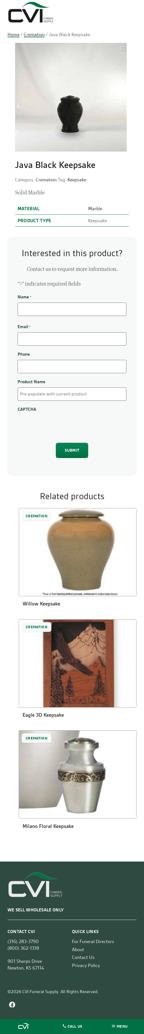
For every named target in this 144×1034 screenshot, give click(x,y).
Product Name (31, 382)
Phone (24, 354)
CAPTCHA (27, 409)
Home (14, 34)
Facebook (12, 1004)
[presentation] (60, 426)
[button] (122, 48)
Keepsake (77, 180)
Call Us (75, 1025)
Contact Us (83, 957)
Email (24, 327)
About (78, 949)
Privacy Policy (86, 965)
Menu (122, 1025)
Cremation (34, 34)
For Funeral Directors (93, 941)
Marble (95, 209)
